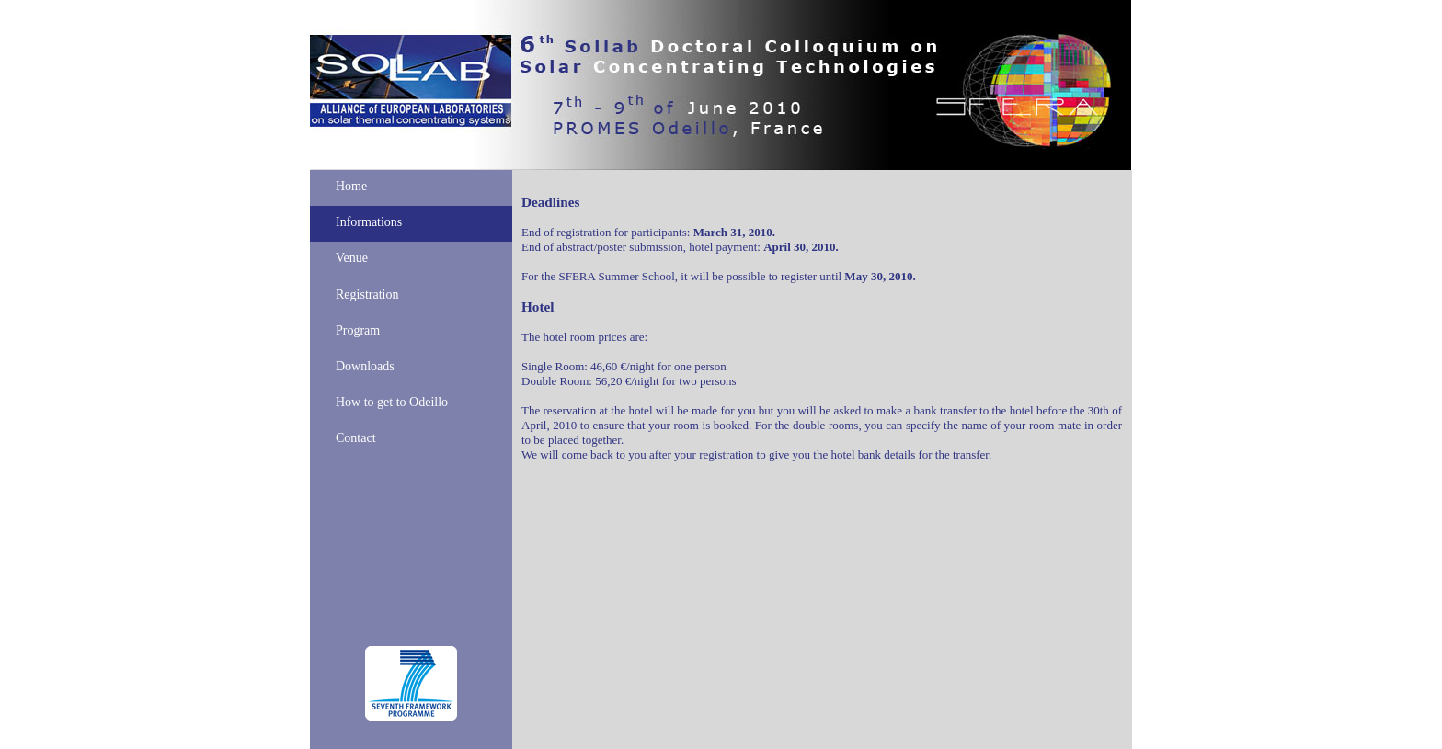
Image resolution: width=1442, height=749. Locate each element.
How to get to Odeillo (392, 402)
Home (351, 186)
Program (358, 330)
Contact (356, 438)
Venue (352, 258)
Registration (367, 294)
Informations (369, 222)
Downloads (365, 366)
